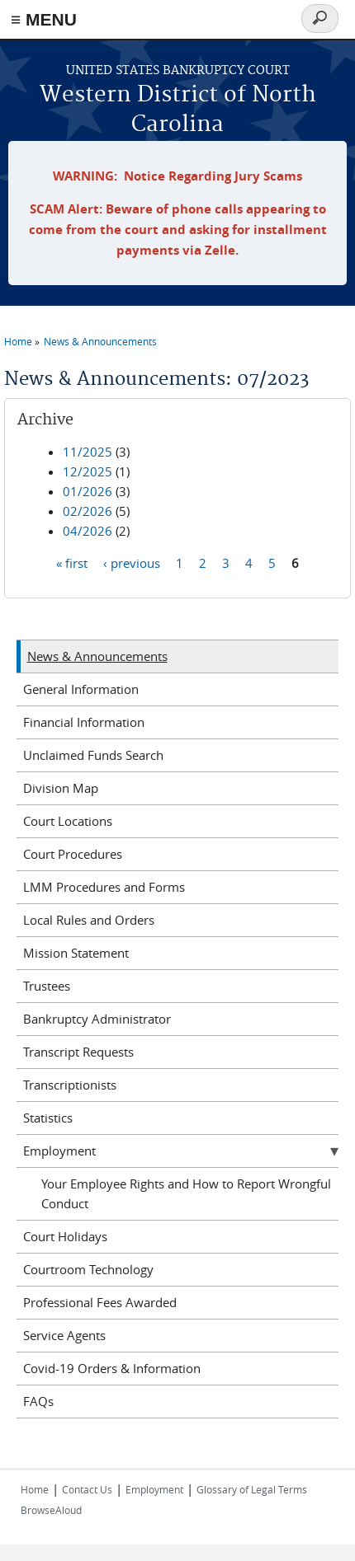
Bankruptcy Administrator (97, 1018)
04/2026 (87, 531)
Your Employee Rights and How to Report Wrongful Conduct (186, 1193)
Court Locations (67, 821)
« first (72, 563)
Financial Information (83, 722)
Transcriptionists (69, 1084)
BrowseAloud (51, 1509)
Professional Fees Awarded (100, 1302)
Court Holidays (65, 1236)
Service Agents (64, 1335)
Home (18, 341)
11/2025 (87, 451)
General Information (81, 689)
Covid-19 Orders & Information (112, 1368)
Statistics (48, 1117)
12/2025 (87, 471)
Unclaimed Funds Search (93, 755)
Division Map (60, 788)
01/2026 (87, 491)
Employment (59, 1150)
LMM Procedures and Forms (104, 887)
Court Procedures (72, 854)
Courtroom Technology (88, 1269)
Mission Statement (76, 953)
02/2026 (87, 511)
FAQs (38, 1401)
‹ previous (131, 563)
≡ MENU (44, 19)
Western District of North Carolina (178, 110)
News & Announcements (100, 341)
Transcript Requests (78, 1051)
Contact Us (87, 1489)
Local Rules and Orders (88, 920)
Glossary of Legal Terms (251, 1489)
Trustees (46, 985)
